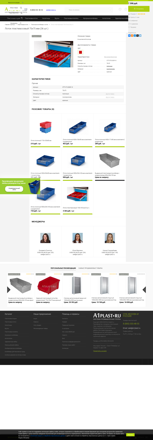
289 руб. (100, 144)
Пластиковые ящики (11, 318)
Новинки (36, 322)
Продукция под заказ (68, 325)
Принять (130, 435)
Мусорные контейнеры (90, 18)
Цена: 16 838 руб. (126, 302)
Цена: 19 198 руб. (99, 302)
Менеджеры (15, 23)
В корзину (139, 9)
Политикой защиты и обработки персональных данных (48, 436)
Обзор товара (16, 8)
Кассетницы (46, 18)
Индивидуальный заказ (14, 189)
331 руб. (36, 177)
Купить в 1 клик (133, 17)
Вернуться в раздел (16, 3)
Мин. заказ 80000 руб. (68, 332)
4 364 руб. (68, 211)
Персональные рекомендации (63, 268)
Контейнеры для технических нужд (15, 351)
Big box (57, 18)
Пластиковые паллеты (71, 18)
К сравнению (133, 24)
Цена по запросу (101, 177)
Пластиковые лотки (31, 18)
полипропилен (111, 69)
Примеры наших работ (68, 345)
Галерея (64, 322)
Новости (64, 335)
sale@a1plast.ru (51, 10)
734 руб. (36, 211)
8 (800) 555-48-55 (131, 324)
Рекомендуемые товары (41, 328)
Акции (35, 318)
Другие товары (110, 94)
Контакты (65, 318)
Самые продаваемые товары (90, 268)
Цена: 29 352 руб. (71, 302)
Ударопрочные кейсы (122, 18)
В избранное (133, 20)
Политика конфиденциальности (71, 341)
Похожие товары (16, 18)
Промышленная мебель (12, 345)
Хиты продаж (37, 325)
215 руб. (36, 144)
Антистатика (106, 18)
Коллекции (65, 348)
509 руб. (68, 177)
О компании (65, 328)
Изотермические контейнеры (13, 348)
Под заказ (132, 27)
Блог (63, 338)
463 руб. (68, 144)
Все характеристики (110, 57)
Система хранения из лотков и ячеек (15, 355)
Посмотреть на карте (100, 351)
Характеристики (16, 13)
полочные (109, 66)
